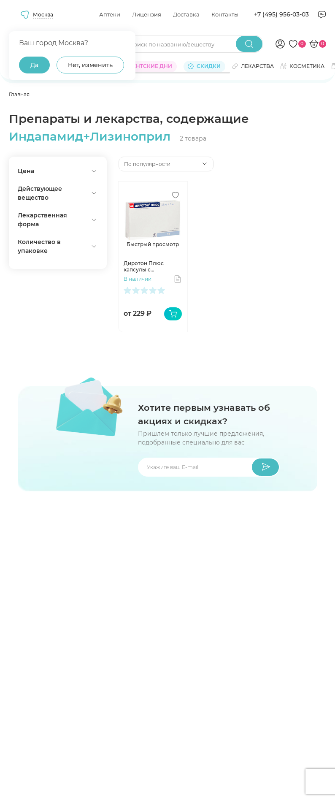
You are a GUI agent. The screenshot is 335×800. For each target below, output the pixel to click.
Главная (19, 94)
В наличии (137, 279)
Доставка (186, 14)
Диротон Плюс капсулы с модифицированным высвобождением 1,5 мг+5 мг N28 (152, 266)
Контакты (224, 14)
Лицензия (146, 14)
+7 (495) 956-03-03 (281, 14)
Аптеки (109, 14)
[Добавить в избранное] (175, 195)
